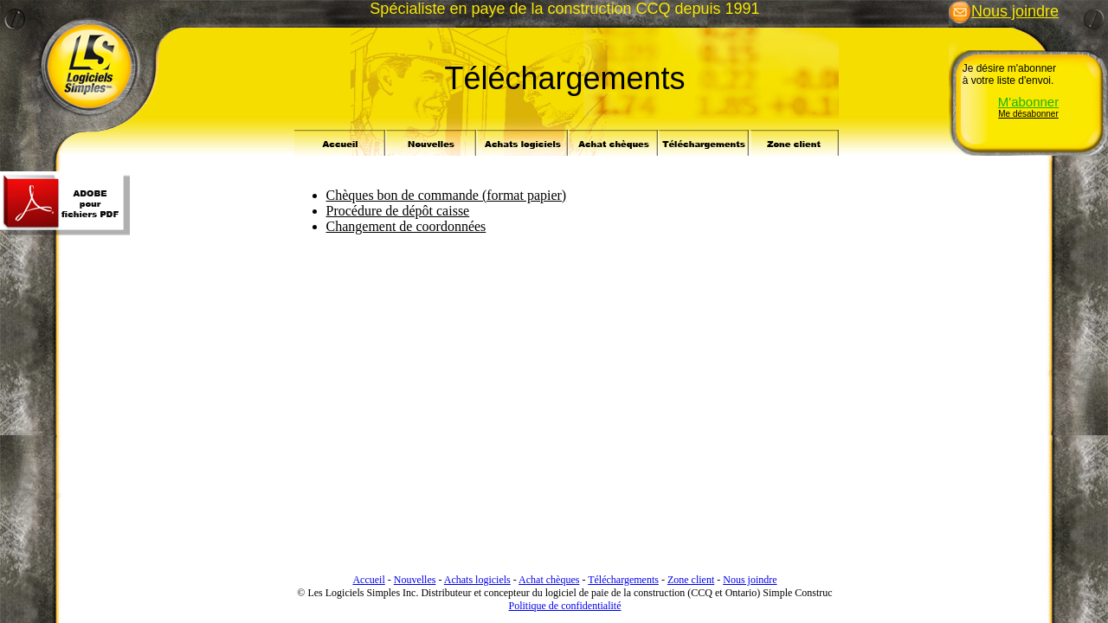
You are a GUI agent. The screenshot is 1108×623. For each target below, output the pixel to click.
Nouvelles (415, 580)
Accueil (368, 580)
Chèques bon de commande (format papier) (446, 195)
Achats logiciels (477, 580)
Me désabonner (1028, 114)
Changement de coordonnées (406, 226)
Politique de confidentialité (565, 606)
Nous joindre (1004, 11)
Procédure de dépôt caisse (398, 210)
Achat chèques (549, 580)
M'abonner (1028, 101)
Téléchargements (623, 580)
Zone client (690, 580)
